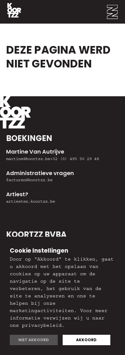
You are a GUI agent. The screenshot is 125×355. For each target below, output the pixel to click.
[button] (116, 12)
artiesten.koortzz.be (30, 202)
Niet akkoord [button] (33, 339)
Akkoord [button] (86, 339)
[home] (10, 12)
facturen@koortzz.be (29, 180)
